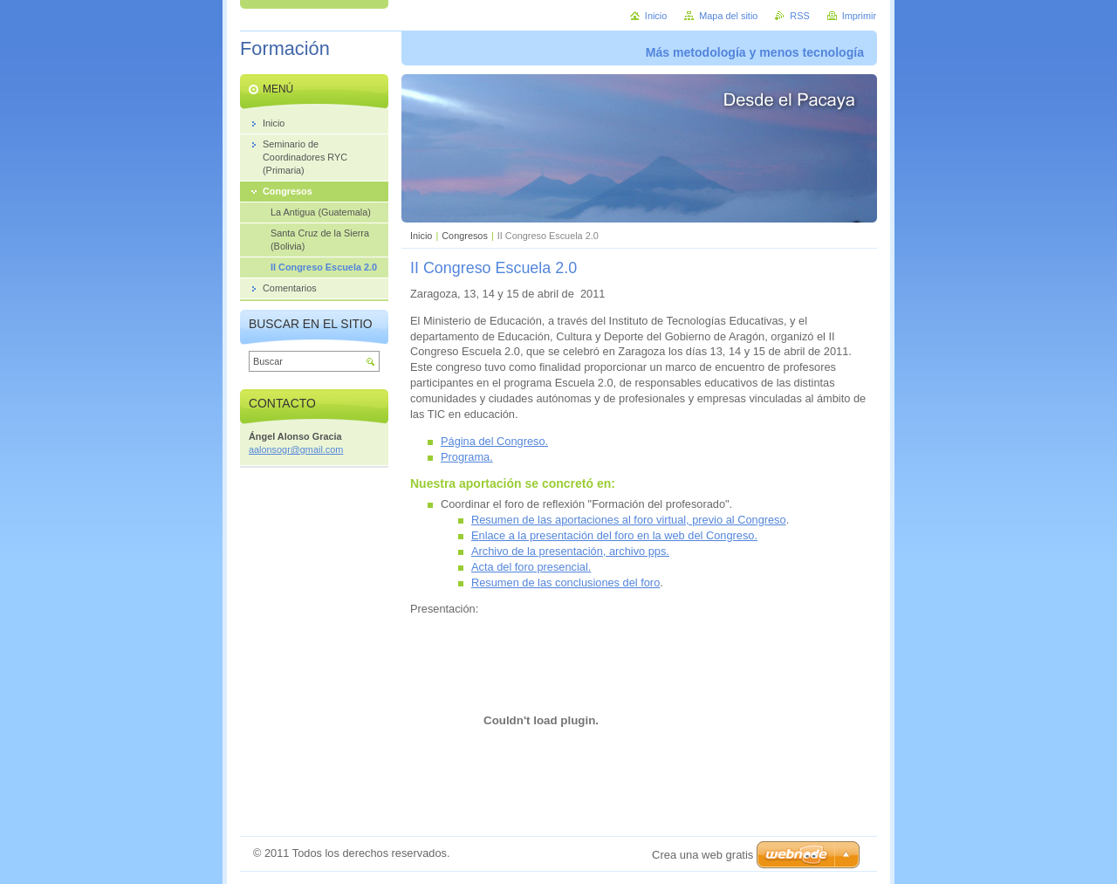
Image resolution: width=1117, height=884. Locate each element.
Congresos (465, 235)
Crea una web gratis (702, 854)
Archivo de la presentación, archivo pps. (570, 551)
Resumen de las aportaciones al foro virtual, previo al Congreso (628, 519)
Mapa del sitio (728, 15)
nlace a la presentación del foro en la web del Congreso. (618, 535)
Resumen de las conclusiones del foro (565, 582)
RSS (799, 15)
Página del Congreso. (494, 441)
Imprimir (859, 15)
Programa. (467, 456)
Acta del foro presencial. (531, 566)
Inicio (421, 235)
